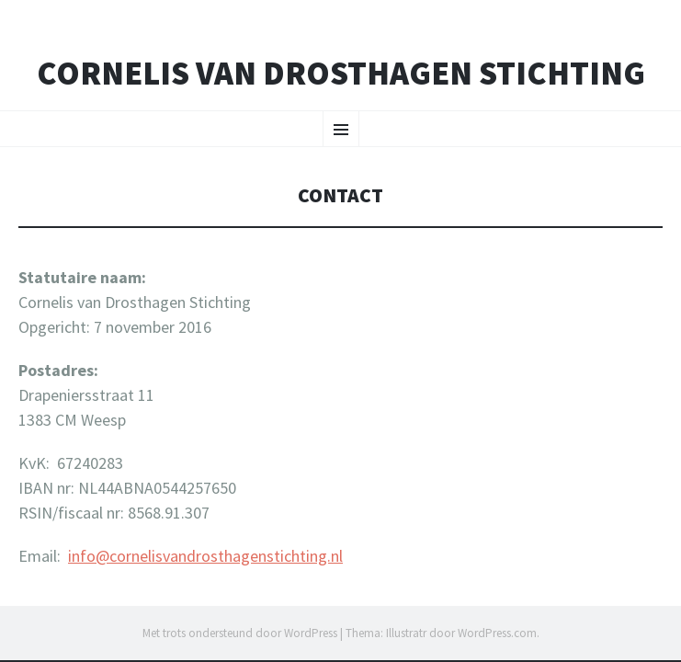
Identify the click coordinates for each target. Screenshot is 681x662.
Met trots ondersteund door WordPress (239, 633)
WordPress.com (497, 633)
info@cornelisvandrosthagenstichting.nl (205, 555)
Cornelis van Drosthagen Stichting (341, 73)
